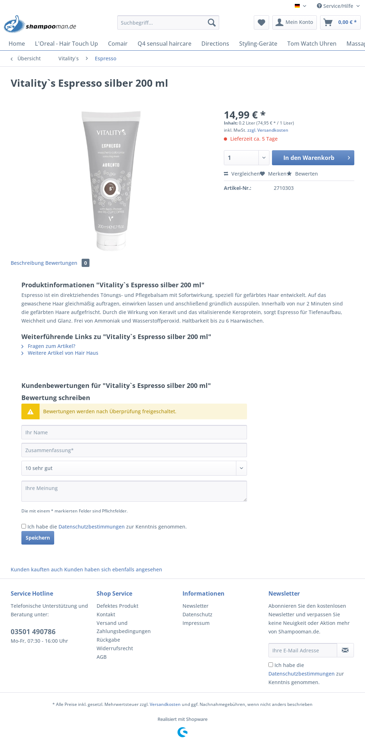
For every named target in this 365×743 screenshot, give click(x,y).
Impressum (196, 623)
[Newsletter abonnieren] (345, 650)
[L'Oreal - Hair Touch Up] (66, 43)
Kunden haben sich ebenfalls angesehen (113, 569)
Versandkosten (165, 704)
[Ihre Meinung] (134, 491)
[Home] (17, 43)
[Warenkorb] (340, 22)
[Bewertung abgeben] (134, 468)
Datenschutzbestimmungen (91, 526)
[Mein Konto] (294, 22)
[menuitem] (168, 25)
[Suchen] (211, 22)
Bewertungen (67, 262)
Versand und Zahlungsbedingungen (124, 627)
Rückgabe (108, 639)
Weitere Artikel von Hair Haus (59, 352)
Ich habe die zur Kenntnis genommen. (107, 526)
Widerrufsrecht (115, 648)
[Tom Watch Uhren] (311, 43)
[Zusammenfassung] (134, 450)
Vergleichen (242, 173)
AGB (102, 656)
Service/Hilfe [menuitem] (336, 5)
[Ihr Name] (134, 432)
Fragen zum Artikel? (48, 346)
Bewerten (302, 173)
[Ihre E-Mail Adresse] (302, 650)
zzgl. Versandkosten (267, 130)
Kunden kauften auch (37, 569)
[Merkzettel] (261, 22)
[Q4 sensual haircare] (164, 43)
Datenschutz (197, 614)
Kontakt (106, 614)
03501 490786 (33, 631)
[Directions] (215, 43)
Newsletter (195, 605)
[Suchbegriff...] (168, 22)
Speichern (38, 537)
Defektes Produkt (117, 605)
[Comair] (118, 43)
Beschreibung (27, 262)
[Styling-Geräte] (258, 43)
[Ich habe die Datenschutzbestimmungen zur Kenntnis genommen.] (23, 526)
